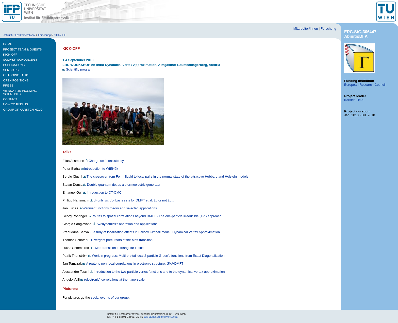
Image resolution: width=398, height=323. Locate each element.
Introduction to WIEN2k (99, 169)
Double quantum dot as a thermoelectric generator (121, 184)
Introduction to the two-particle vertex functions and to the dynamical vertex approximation (157, 272)
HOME (7, 44)
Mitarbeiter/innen (305, 28)
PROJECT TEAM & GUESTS (22, 49)
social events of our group (110, 297)
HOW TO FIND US (15, 104)
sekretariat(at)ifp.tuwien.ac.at (160, 316)
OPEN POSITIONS (15, 80)
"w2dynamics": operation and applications (125, 224)
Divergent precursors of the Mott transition (120, 240)
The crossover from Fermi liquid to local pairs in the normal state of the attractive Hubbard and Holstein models (165, 176)
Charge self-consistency (104, 161)
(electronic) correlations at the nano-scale (112, 279)
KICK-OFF (60, 35)
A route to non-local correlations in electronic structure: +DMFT (132, 263)
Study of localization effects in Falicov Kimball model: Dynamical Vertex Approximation (155, 232)
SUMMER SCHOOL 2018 (20, 59)
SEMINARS (11, 70)
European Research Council (365, 85)
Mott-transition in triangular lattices (118, 248)
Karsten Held (353, 100)
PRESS (8, 85)
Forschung (328, 28)
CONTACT (10, 99)
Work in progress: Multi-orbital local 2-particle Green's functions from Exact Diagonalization (156, 256)
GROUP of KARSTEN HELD (22, 109)
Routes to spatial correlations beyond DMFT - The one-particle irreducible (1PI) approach (154, 216)
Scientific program (77, 69)
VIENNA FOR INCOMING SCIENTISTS (20, 92)
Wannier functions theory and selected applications (118, 208)
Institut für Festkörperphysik (19, 35)
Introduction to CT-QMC (102, 192)
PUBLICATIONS (14, 64)
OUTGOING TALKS (16, 75)
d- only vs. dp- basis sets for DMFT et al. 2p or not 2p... (132, 200)
